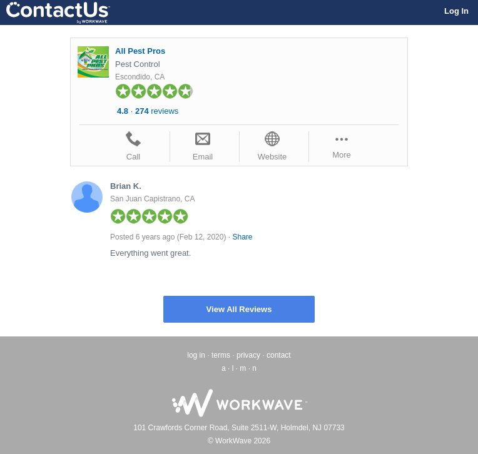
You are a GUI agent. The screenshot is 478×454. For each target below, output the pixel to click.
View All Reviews (239, 309)
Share (242, 237)
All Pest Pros (140, 51)
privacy (248, 355)
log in (196, 355)
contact (279, 355)
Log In (456, 11)
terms (220, 355)
